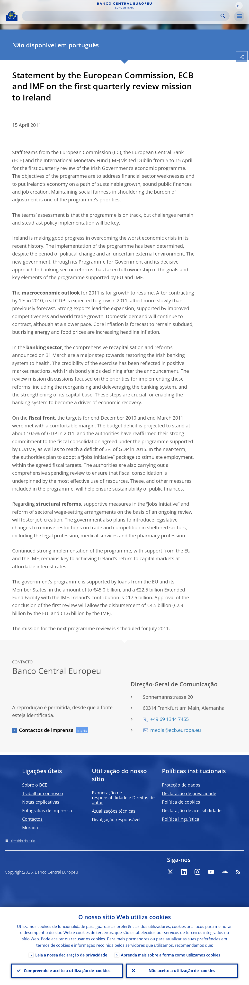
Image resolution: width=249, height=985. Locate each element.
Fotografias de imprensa (47, 810)
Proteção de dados (181, 785)
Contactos (32, 819)
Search (223, 16)
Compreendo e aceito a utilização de (67, 970)
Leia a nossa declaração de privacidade (71, 955)
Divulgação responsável (116, 819)
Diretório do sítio (22, 840)
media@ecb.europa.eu (175, 730)
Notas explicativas (40, 802)
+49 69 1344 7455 (169, 719)
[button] (239, 5)
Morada (30, 827)
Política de (181, 802)
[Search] (122, 16)
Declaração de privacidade (189, 793)
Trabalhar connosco (42, 793)
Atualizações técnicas (113, 811)
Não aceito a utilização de (182, 970)
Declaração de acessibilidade (192, 810)
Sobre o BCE (34, 785)
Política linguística (180, 819)
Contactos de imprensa (46, 730)
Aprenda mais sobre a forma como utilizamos (170, 955)
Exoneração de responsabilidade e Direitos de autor (123, 797)
